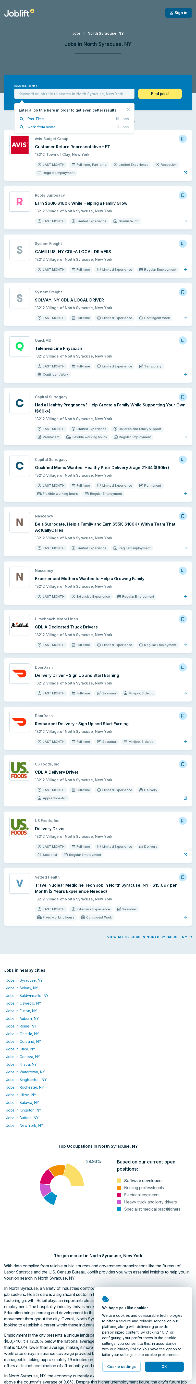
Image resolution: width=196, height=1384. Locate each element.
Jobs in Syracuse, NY (24, 980)
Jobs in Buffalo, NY (22, 1118)
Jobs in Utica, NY (20, 1049)
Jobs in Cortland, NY (23, 1041)
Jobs (76, 33)
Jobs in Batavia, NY (22, 1102)
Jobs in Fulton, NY (21, 1011)
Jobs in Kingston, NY (23, 1110)
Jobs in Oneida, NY (22, 1034)
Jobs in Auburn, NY (22, 1018)
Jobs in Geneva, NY (23, 1056)
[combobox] (74, 94)
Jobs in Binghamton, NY (26, 1079)
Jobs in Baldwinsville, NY (27, 995)
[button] (160, 94)
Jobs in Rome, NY (21, 1026)
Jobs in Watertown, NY (25, 1072)
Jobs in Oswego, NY (23, 1003)
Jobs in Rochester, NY (25, 1087)
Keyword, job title (25, 86)
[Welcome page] (19, 13)
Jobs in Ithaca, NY (21, 1064)
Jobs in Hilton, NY (21, 1095)
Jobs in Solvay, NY (22, 988)
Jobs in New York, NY (24, 1125)
